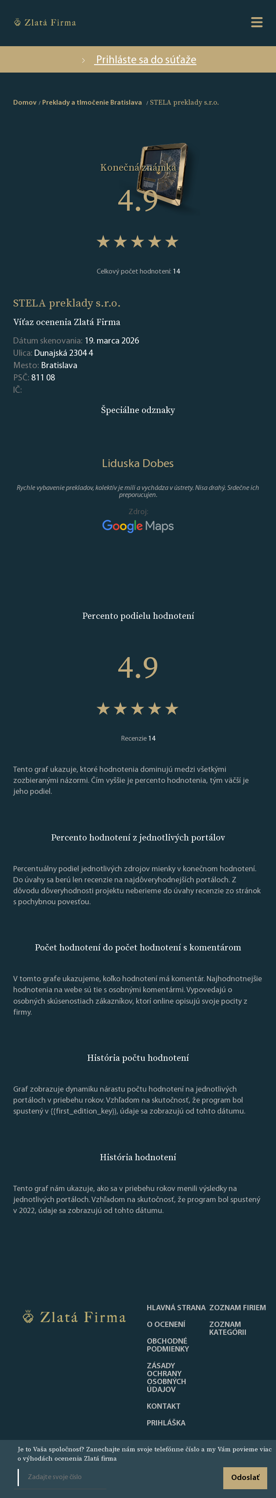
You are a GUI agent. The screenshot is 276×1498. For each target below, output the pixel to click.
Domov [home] (24, 102)
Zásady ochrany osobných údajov (166, 1378)
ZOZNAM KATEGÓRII (228, 1329)
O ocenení (166, 1325)
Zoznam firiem (237, 1308)
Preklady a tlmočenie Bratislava (92, 102)
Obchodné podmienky (168, 1346)
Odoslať (245, 1478)
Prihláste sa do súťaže (138, 60)
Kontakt (164, 1407)
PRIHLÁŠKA (166, 1424)
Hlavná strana (176, 1308)
